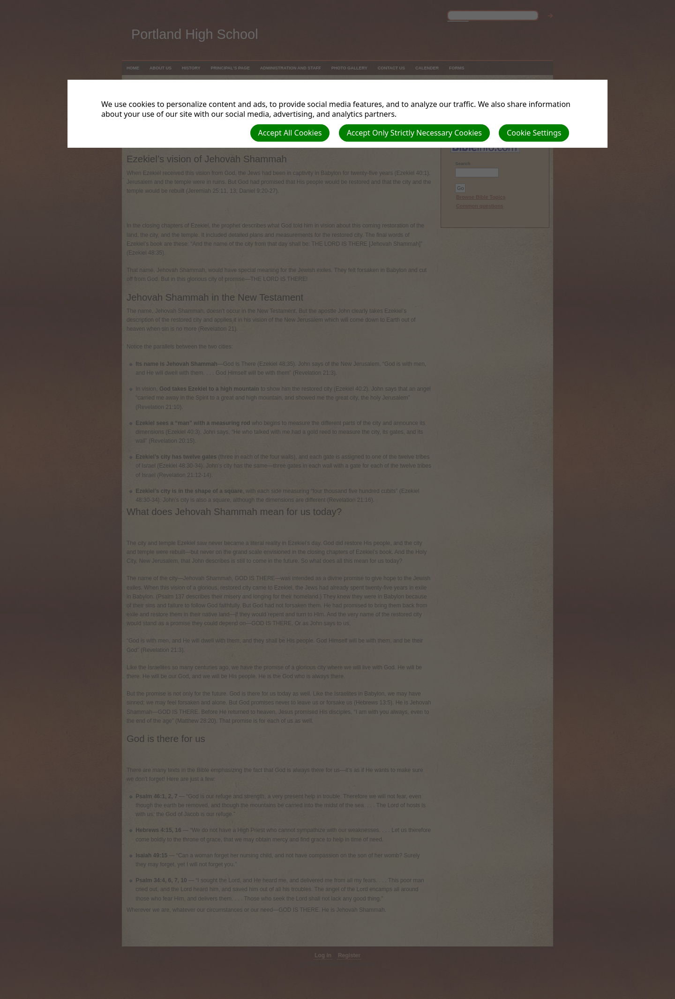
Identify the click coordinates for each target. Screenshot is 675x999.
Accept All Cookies (290, 133)
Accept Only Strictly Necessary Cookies (414, 133)
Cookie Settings (534, 133)
